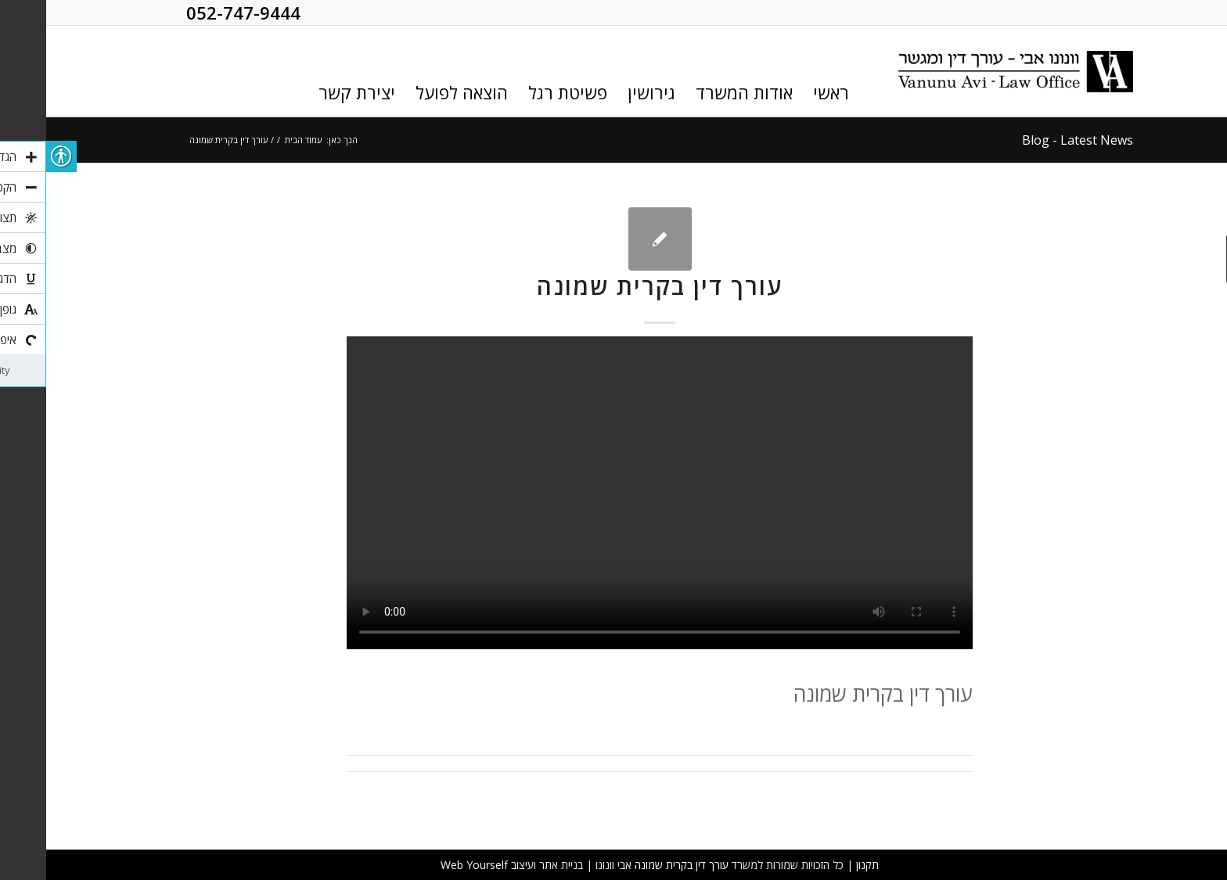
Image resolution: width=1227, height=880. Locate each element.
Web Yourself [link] (428, 864)
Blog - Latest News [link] (1031, 140)
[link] (969, 71)
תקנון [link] (821, 864)
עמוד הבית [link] (257, 139)
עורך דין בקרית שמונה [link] (613, 286)
